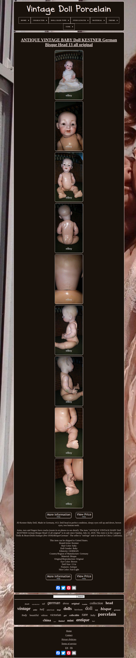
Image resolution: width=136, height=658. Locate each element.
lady (96, 610)
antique (83, 619)
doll (88, 608)
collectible (74, 615)
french (27, 604)
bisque (106, 609)
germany (117, 610)
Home (69, 631)
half (42, 609)
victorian (55, 615)
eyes (55, 621)
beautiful (34, 615)
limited (62, 621)
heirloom (78, 609)
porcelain (107, 614)
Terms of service (68, 643)
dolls (67, 608)
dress (66, 603)
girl (65, 615)
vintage (24, 608)
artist (35, 610)
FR (71, 648)
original (75, 603)
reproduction (35, 604)
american (50, 610)
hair (93, 621)
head (109, 603)
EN (66, 648)
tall (43, 604)
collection (96, 603)
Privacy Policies (69, 639)
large (59, 610)
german (54, 603)
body (24, 615)
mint (70, 620)
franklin (84, 604)
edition (44, 615)
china (47, 620)
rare (85, 614)
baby (92, 615)
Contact (69, 635)
